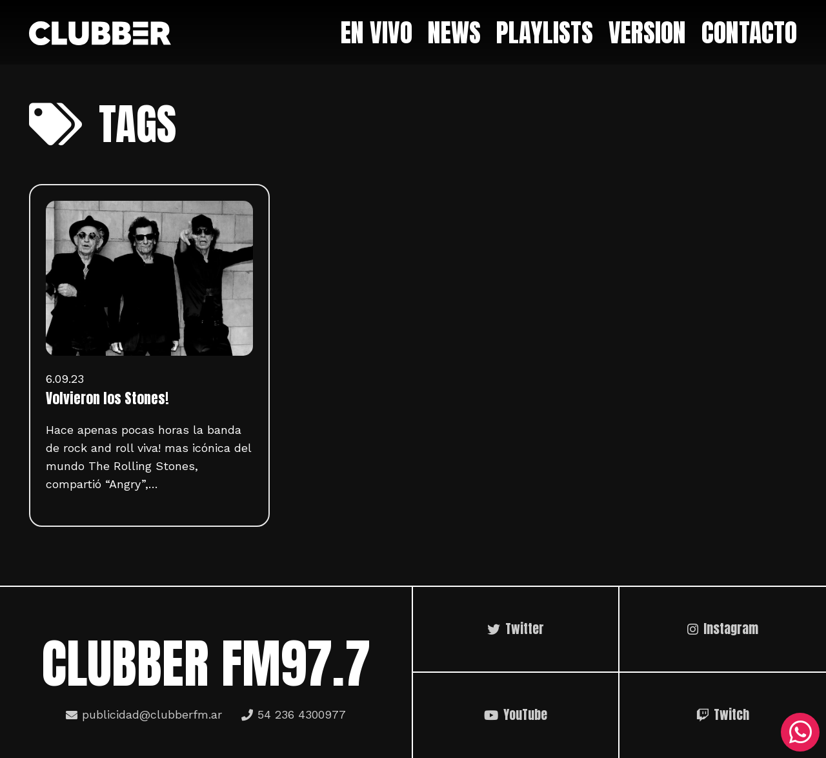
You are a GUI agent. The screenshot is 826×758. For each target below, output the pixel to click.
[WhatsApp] (800, 732)
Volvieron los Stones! (107, 398)
